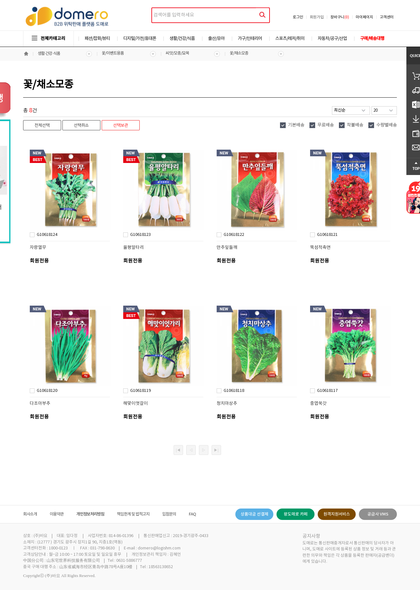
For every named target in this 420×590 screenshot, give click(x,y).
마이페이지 (364, 17)
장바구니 (339, 17)
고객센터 (387, 17)
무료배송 (325, 125)
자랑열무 (38, 247)
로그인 (298, 17)
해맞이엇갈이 (135, 403)
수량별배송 (386, 125)
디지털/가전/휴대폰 (139, 38)
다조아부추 (40, 403)
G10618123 (140, 234)
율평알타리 (133, 247)
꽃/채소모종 (239, 53)
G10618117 (327, 390)
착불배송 (355, 125)
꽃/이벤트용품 (113, 53)
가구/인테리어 (250, 38)
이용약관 (57, 514)
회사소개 (30, 514)
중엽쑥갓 (318, 403)
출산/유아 (216, 38)
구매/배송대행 (372, 38)
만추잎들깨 (227, 247)
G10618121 (327, 234)
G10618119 (140, 390)
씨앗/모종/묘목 (177, 53)
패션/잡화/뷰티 (97, 38)
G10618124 (47, 234)
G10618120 (47, 390)
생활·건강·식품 (49, 53)
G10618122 (234, 234)
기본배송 (296, 125)
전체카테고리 (48, 38)
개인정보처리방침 (90, 514)
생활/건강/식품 (182, 38)
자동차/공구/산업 (332, 38)
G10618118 (234, 390)
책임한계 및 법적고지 (133, 514)
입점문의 (169, 514)
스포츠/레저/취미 (289, 38)
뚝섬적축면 (320, 247)
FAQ (192, 514)
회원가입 (317, 17)
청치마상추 (227, 403)
